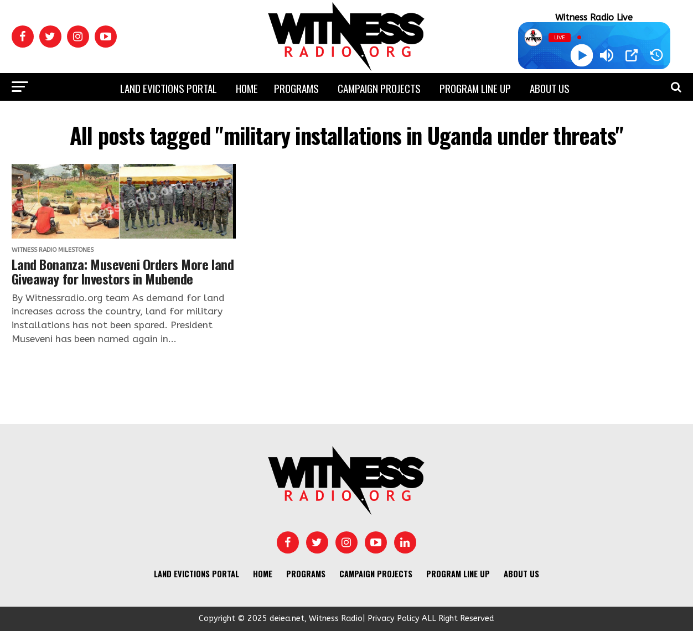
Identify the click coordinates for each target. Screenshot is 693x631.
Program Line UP (475, 88)
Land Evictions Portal (168, 88)
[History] (656, 55)
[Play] (581, 56)
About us (550, 88)
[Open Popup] (631, 55)
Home (247, 88)
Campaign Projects (379, 88)
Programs (296, 88)
